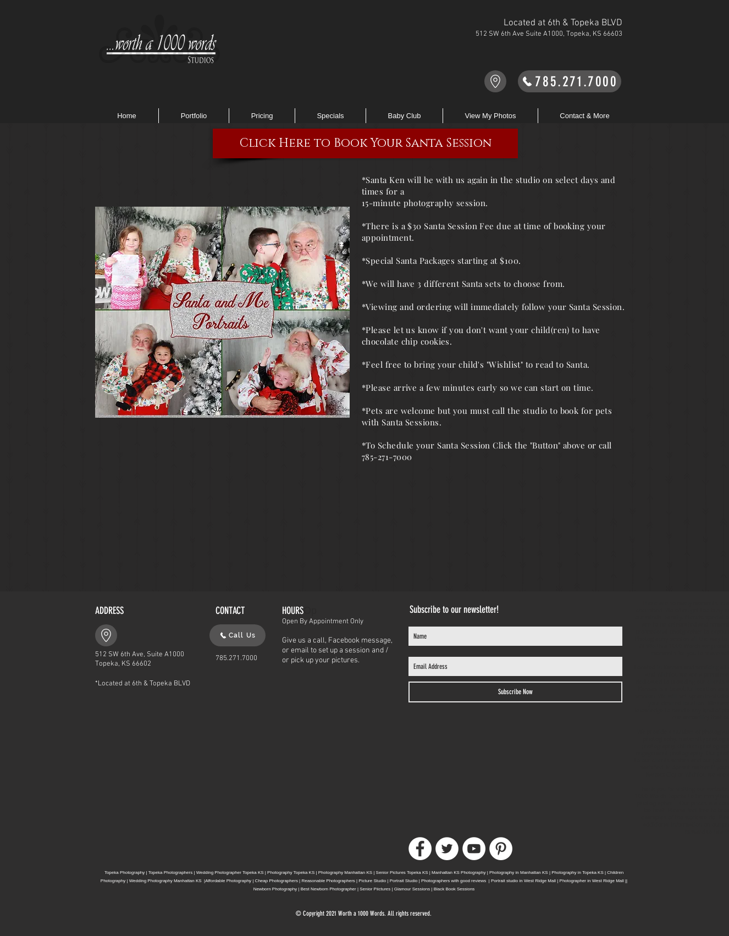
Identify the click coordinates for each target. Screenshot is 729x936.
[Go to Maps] (495, 81)
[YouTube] (473, 848)
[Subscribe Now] (515, 692)
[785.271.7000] (569, 81)
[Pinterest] (500, 848)
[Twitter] (447, 848)
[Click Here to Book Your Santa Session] (365, 143)
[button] (262, 115)
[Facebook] (420, 848)
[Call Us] (237, 635)
